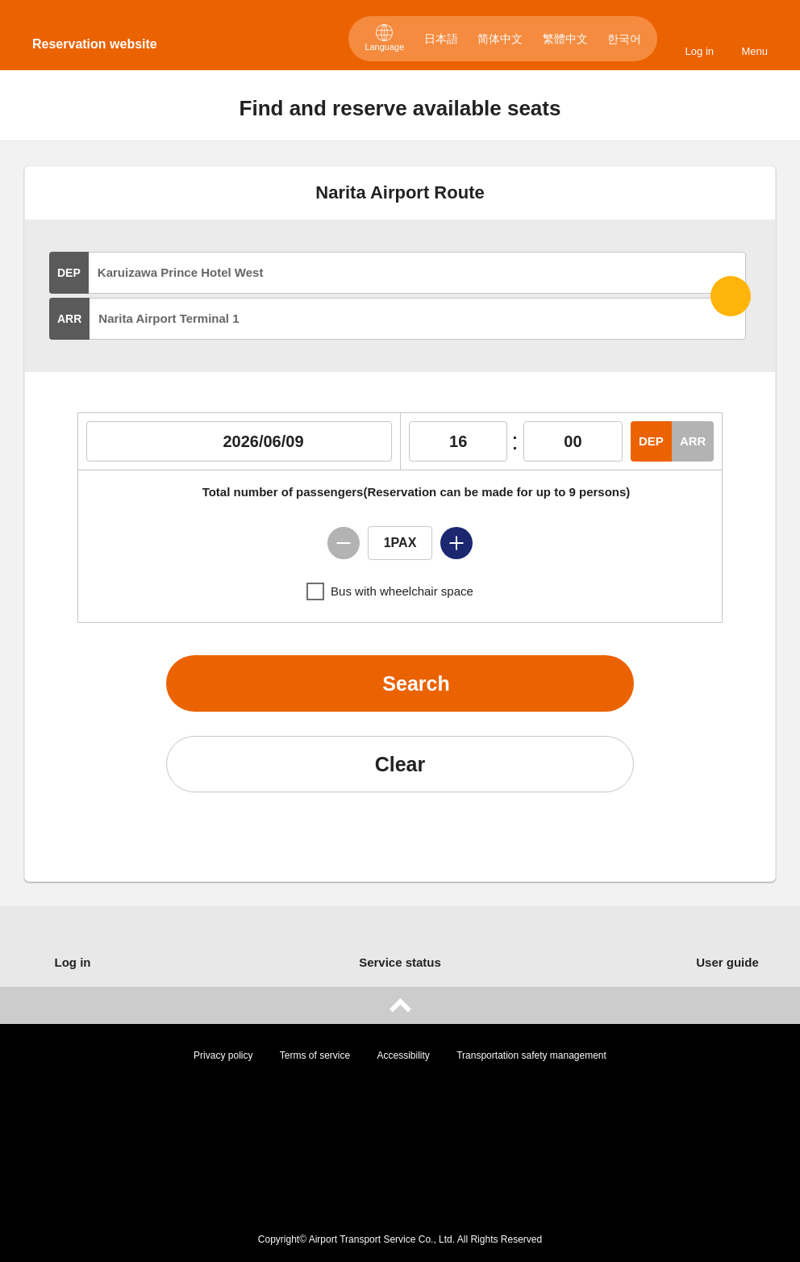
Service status (400, 962)
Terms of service (315, 1055)
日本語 (441, 38)
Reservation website (94, 44)
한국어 (624, 38)
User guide (727, 962)
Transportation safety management (531, 1055)
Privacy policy (223, 1055)
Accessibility (403, 1055)
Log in (699, 51)
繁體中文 (565, 38)
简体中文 (500, 38)
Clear (400, 764)
